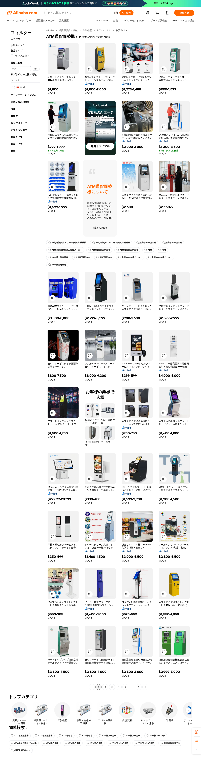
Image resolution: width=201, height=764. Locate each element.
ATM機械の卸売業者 (99, 250)
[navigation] (25, 359)
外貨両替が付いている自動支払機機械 (67, 242)
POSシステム (104, 30)
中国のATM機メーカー (130, 257)
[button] (116, 13)
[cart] (157, 13)
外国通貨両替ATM (170, 743)
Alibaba (50, 30)
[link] (196, 732)
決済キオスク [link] (123, 30)
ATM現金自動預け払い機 (24, 743)
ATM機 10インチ (156, 735)
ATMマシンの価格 (118, 743)
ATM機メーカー (107, 735)
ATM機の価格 (50, 743)
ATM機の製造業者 (58, 257)
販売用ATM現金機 (146, 242)
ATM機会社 (65, 735)
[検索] (126, 12)
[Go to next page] (145, 687)
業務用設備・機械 (68, 30)
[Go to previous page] (92, 687)
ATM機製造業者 (57, 264)
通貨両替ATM (82, 257)
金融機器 (87, 30)
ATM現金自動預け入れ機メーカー (65, 250)
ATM (148, 250)
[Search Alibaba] (79, 13)
